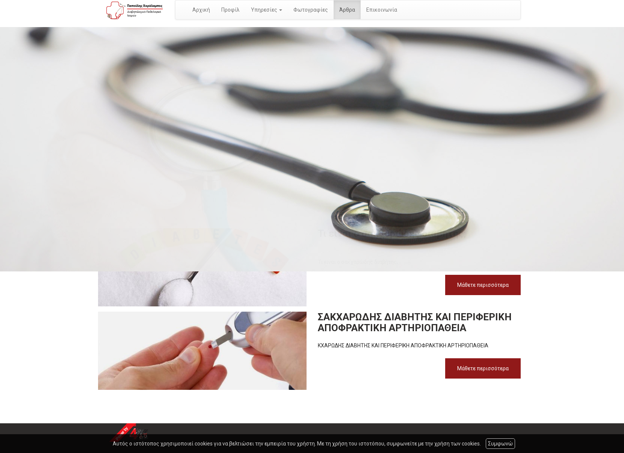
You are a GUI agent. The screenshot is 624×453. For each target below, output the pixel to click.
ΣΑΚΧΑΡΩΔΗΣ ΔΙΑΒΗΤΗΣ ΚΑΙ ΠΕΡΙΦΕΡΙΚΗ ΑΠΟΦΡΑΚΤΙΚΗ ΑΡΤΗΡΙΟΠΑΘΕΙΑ (415, 322)
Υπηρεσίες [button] (266, 10)
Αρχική (201, 10)
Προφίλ (230, 10)
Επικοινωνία (381, 10)
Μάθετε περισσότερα (483, 285)
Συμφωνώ (500, 444)
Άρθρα (347, 10)
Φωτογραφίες (310, 10)
